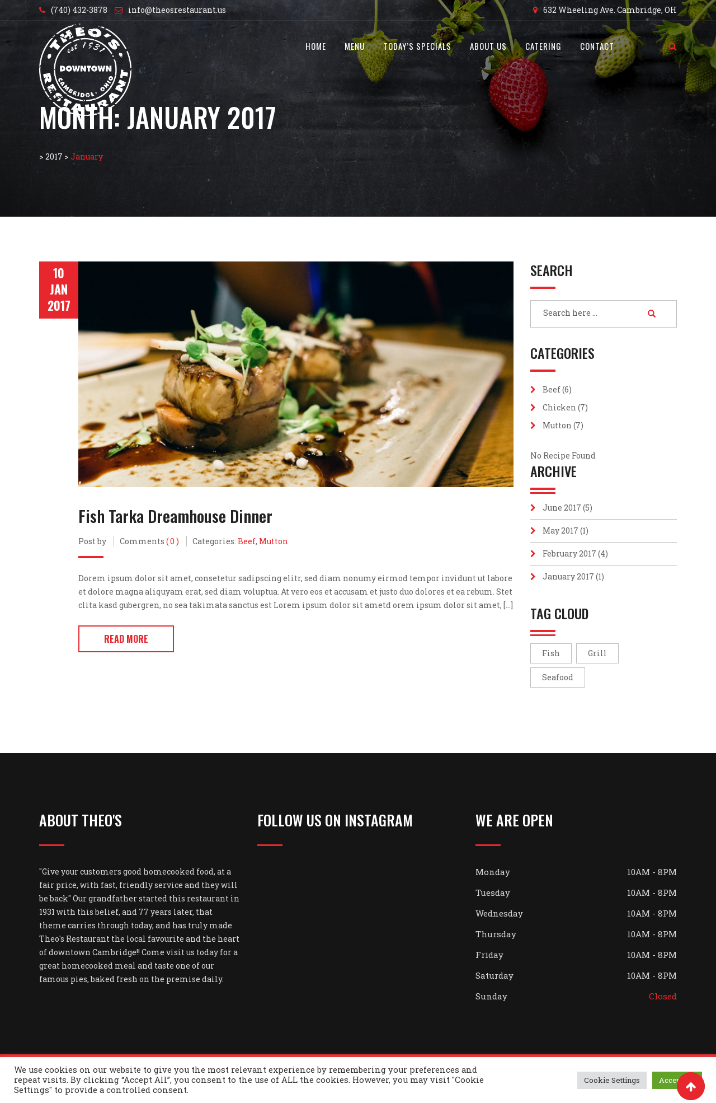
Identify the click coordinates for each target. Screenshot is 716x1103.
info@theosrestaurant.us (177, 9)
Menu (355, 46)
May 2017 (560, 530)
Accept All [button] (677, 1080)
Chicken (559, 407)
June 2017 (562, 507)
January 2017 (568, 576)
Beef (247, 540)
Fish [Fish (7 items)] (551, 653)
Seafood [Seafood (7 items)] (557, 677)
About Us (488, 46)
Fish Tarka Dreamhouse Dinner (176, 515)
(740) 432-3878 (79, 9)
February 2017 (569, 553)
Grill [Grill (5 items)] (597, 653)
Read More (126, 638)
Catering (543, 46)
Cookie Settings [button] (612, 1080)
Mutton (273, 540)
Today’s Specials (417, 46)
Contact (597, 46)
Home (315, 46)
